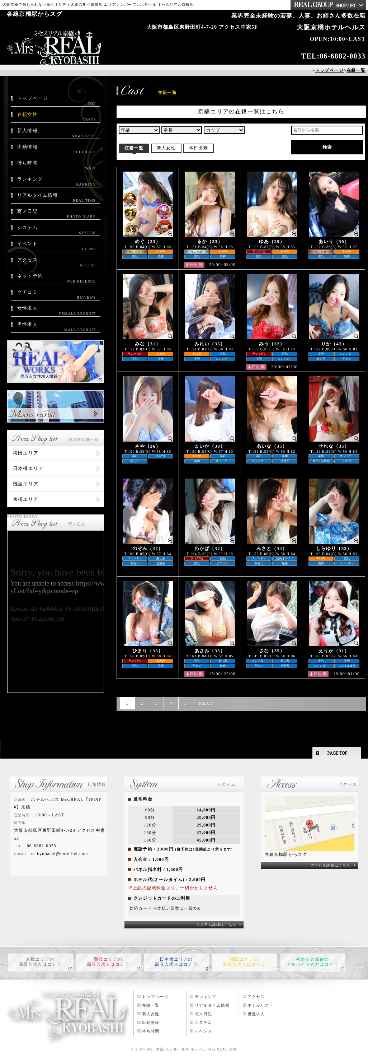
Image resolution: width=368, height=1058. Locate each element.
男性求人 (56, 327)
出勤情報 (56, 149)
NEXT (206, 703)
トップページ (56, 100)
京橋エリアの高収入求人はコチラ (40, 962)
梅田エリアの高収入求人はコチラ (244, 962)
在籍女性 (56, 117)
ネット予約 (56, 278)
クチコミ (56, 294)
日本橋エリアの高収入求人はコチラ (176, 962)
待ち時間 (56, 165)
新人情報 (56, 133)
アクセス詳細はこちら (331, 865)
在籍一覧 (133, 147)
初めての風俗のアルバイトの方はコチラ (313, 962)
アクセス (56, 262)
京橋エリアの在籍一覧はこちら (241, 111)
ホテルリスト (260, 1005)
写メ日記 (56, 214)
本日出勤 (198, 147)
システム (56, 230)
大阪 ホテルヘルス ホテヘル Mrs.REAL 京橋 (196, 1049)
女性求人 (56, 311)
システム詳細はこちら (216, 925)
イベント (56, 246)
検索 (327, 147)
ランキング (56, 181)
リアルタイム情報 (56, 197)
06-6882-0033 (342, 56)
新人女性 (166, 147)
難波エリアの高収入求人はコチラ (108, 962)
